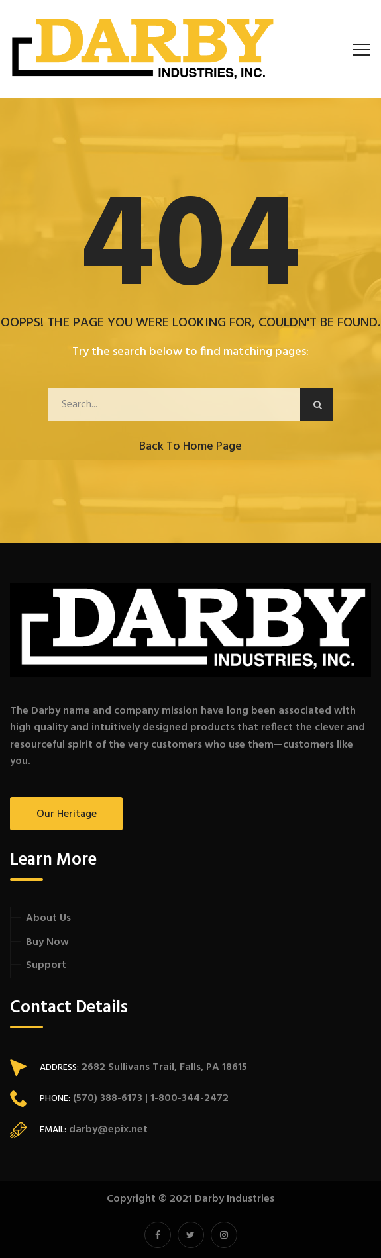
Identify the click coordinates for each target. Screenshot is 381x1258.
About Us (48, 918)
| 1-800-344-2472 (185, 1098)
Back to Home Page (190, 446)
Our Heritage (66, 814)
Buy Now (47, 942)
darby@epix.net (108, 1129)
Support (46, 965)
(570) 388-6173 (106, 1098)
